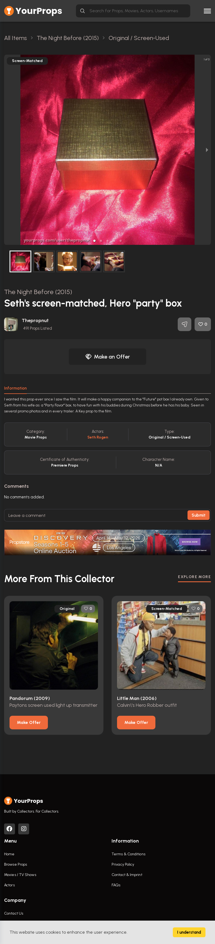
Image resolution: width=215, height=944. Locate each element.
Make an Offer (107, 356)
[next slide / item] (207, 149)
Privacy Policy (123, 864)
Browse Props (15, 864)
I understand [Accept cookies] (189, 932)
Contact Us (13, 913)
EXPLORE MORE (194, 577)
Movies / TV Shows (20, 874)
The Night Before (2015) (38, 292)
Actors (9, 885)
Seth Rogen (97, 437)
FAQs (116, 885)
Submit (198, 515)
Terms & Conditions (128, 854)
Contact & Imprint (127, 874)
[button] (94, 241)
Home (9, 854)
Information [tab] (15, 388)
